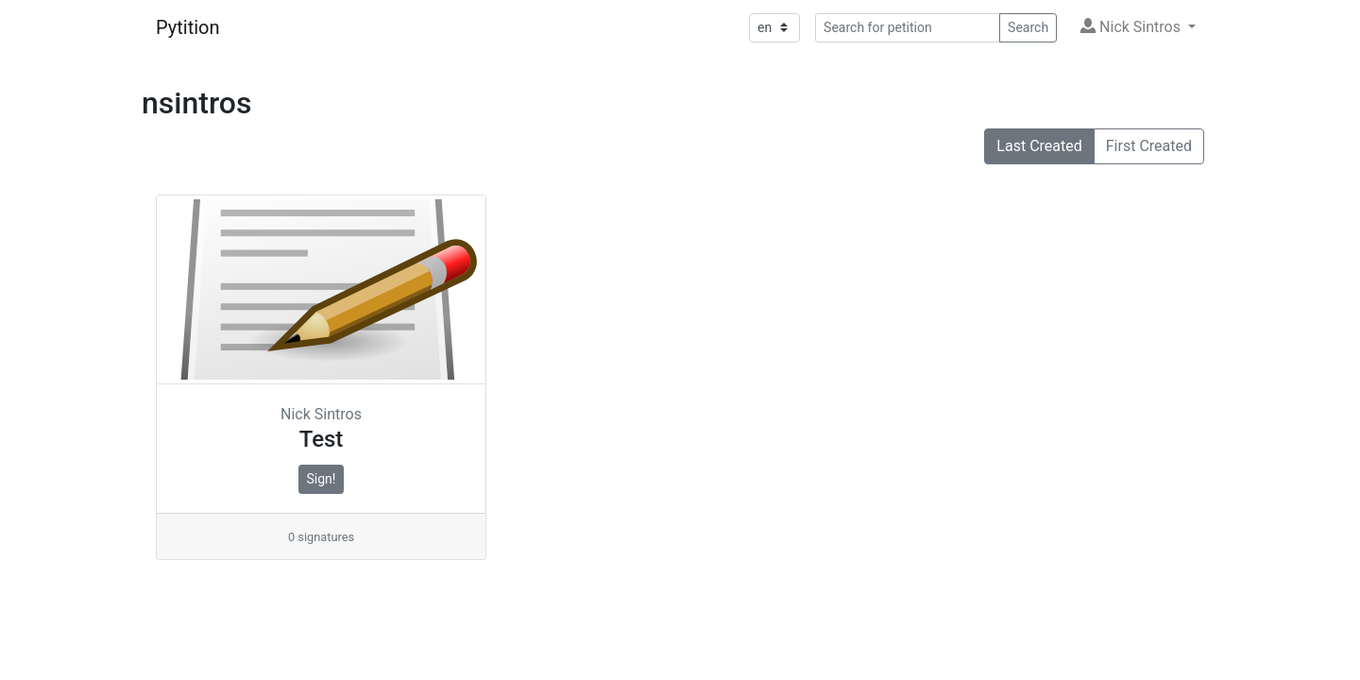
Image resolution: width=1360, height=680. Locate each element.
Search (1028, 27)
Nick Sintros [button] (1132, 27)
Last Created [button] (1038, 146)
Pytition (188, 27)
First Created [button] (1149, 146)
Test (321, 439)
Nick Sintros (321, 414)
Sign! (321, 478)
